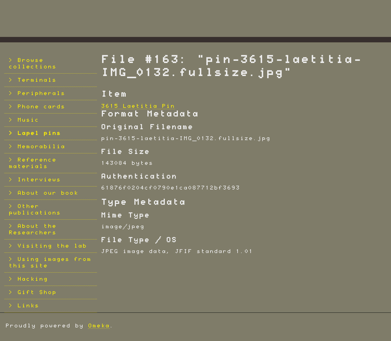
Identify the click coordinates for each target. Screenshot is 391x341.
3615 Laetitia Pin (138, 106)
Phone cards (41, 106)
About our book (47, 193)
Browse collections (32, 64)
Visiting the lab (52, 246)
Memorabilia (41, 146)
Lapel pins (39, 133)
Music (28, 120)
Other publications (35, 210)
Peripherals (41, 93)
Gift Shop (36, 292)
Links (28, 305)
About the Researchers (32, 229)
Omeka (99, 326)
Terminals (36, 80)
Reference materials (32, 163)
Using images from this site (50, 263)
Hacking (32, 279)
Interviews (39, 179)
